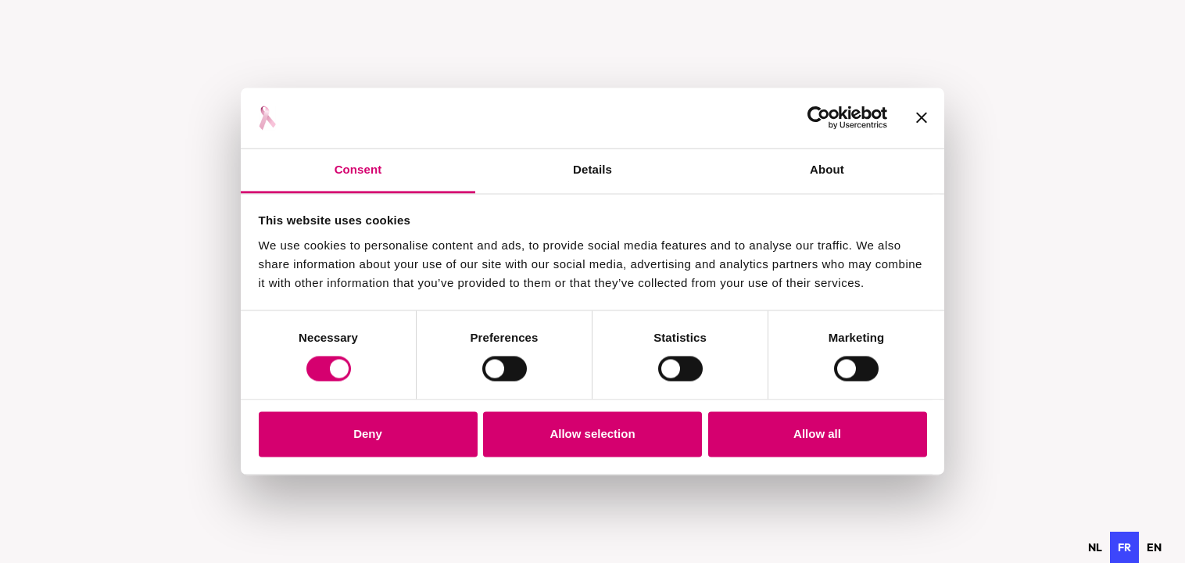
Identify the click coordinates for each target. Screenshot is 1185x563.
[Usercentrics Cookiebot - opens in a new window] (818, 118)
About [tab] (827, 169)
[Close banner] (921, 118)
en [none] (1154, 547)
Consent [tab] (358, 169)
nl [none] (1095, 547)
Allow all (817, 433)
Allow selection (592, 433)
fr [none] (1124, 547)
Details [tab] (592, 169)
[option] (1095, 547)
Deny (367, 433)
